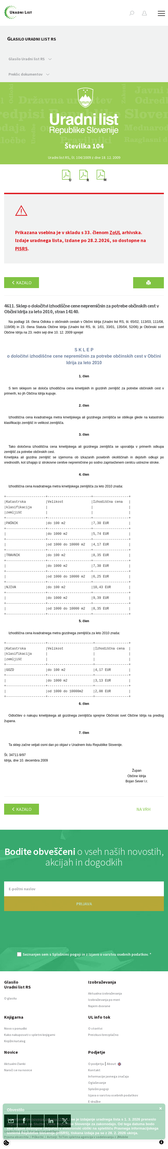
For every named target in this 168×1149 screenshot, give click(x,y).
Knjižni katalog (15, 1041)
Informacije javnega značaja (108, 1076)
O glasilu (10, 998)
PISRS (21, 248)
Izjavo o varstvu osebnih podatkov (118, 954)
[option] (84, 146)
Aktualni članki (15, 1064)
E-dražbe (94, 1101)
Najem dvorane (99, 1006)
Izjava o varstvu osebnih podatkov (113, 1095)
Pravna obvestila (16, 1137)
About (114, 1064)
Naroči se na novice (18, 1070)
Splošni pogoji (98, 1089)
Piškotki (38, 1137)
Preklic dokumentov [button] (29, 74)
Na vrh (143, 809)
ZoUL (115, 232)
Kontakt (94, 1070)
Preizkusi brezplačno (103, 1035)
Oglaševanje (97, 1083)
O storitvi (95, 1028)
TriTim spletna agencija (75, 1137)
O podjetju (96, 1064)
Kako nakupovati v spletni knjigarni (29, 1035)
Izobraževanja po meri (104, 1000)
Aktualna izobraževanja (105, 993)
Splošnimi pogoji (66, 954)
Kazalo (22, 282)
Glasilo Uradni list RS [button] (30, 58)
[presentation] (84, 934)
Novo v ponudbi (15, 1028)
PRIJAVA (84, 903)
